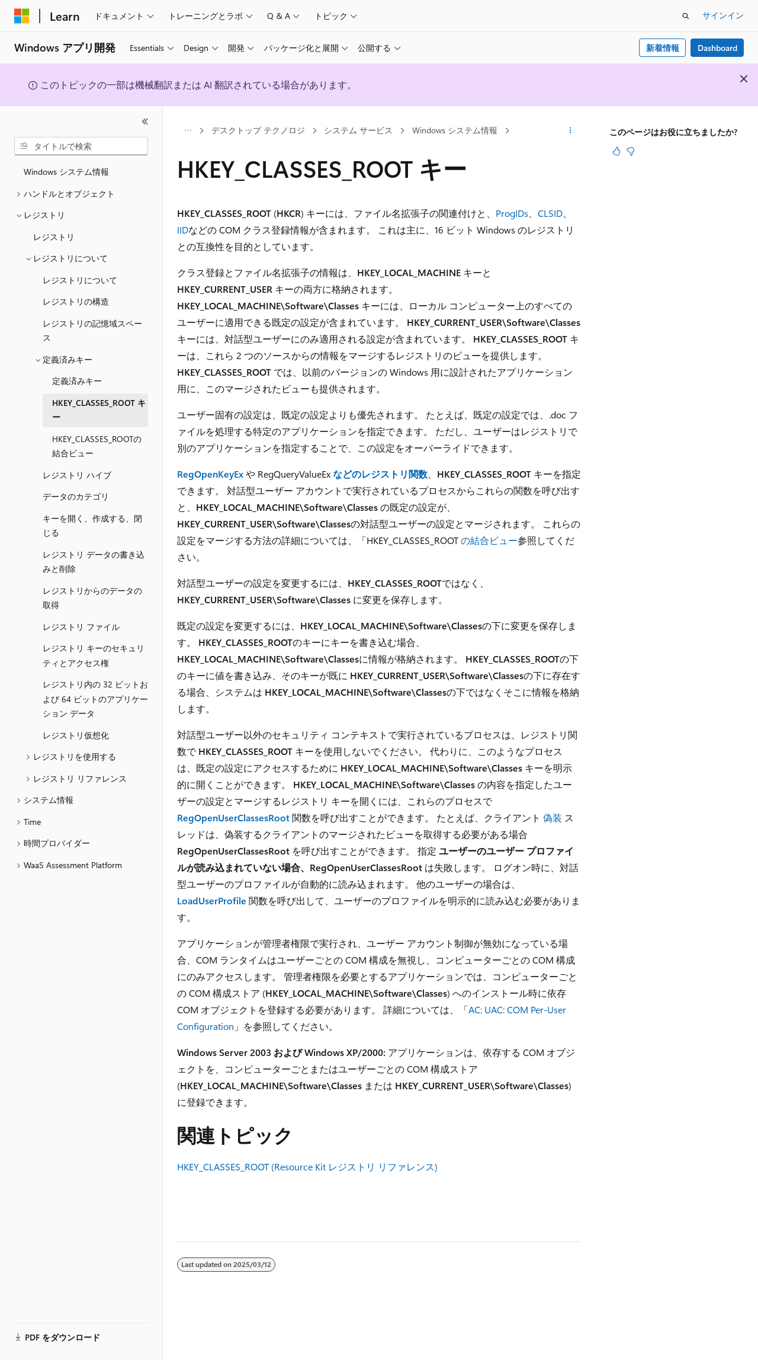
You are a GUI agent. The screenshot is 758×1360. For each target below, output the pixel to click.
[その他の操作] (570, 130)
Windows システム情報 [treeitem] (66, 171)
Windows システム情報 (454, 130)
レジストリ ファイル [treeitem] (81, 626)
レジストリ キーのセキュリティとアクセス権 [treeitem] (93, 655)
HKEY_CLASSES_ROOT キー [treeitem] (99, 410)
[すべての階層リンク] (187, 130)
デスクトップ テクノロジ (258, 130)
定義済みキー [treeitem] (77, 380)
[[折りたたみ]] (145, 121)
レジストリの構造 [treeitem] (76, 301)
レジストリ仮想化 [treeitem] (76, 735)
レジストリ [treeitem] (54, 236)
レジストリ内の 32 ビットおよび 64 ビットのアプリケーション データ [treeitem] (95, 699)
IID (182, 229)
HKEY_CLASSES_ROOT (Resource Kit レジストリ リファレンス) (307, 1166)
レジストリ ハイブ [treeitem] (77, 475)
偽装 (552, 817)
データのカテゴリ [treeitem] (76, 496)
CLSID (550, 213)
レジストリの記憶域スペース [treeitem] (92, 331)
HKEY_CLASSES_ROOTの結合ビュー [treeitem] (97, 446)
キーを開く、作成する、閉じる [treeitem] (92, 526)
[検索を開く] (686, 16)
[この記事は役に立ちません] (631, 151)
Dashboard (717, 47)
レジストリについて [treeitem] (80, 280)
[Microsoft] (22, 16)
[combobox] (81, 146)
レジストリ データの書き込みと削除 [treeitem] (93, 562)
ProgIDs (512, 213)
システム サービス (358, 130)
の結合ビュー (489, 540)
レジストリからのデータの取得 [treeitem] (92, 598)
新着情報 (662, 47)
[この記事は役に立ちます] (616, 151)
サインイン (723, 15)
